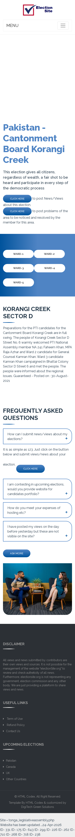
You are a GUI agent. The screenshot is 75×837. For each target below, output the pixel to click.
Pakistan (11, 760)
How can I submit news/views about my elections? (37, 436)
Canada (11, 766)
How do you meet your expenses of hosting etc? (33, 510)
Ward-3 (18, 268)
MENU (12, 25)
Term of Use (14, 718)
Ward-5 (18, 282)
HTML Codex (26, 796)
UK (8, 773)
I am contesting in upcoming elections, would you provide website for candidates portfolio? (35, 489)
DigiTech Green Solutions (37, 806)
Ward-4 (49, 268)
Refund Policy (15, 725)
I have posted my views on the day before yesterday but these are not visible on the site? (33, 531)
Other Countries (16, 779)
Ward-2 (49, 253)
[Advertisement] (37, 73)
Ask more (16, 553)
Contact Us (13, 731)
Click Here (17, 198)
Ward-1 (18, 253)
